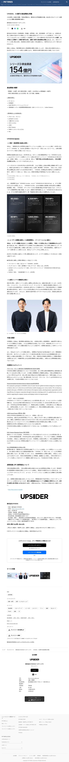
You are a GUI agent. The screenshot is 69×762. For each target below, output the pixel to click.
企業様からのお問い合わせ (27, 758)
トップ (3, 649)
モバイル (14, 4)
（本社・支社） (16, 617)
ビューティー (31, 4)
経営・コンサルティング (21, 601)
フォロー (34, 670)
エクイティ (35, 608)
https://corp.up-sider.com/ (18, 508)
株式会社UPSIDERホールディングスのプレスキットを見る (20, 642)
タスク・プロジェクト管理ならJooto (46, 719)
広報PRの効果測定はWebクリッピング (26, 730)
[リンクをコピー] (24, 28)
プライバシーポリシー (22, 755)
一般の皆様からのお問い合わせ (40, 758)
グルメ (59, 4)
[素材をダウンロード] (22, 28)
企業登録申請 (56, 2)
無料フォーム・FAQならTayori (45, 722)
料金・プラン (4, 723)
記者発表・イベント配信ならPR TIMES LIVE (27, 724)
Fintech (9, 611)
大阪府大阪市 (23, 617)
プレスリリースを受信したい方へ (8, 726)
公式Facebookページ (6, 739)
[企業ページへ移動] (34, 660)
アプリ (19, 4)
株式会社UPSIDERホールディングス (23, 649)
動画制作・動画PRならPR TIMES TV (26, 722)
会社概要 (15, 755)
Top (2, 4)
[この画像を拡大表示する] (12, 575)
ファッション (39, 4)
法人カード (53, 608)
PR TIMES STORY (22, 719)
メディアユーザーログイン (34, 545)
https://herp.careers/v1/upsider (15, 489)
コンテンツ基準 (32, 755)
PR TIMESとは (4, 721)
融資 (47, 608)
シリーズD (27, 608)
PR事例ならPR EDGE (43, 724)
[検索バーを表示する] (67, 2)
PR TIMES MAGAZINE (23, 727)
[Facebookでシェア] (15, 28)
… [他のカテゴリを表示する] (62, 4)
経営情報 (10, 594)
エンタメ (24, 4)
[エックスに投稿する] (12, 28)
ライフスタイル (47, 4)
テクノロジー (7, 4)
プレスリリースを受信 (46, 2)
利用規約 (39, 755)
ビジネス (54, 4)
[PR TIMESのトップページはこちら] (8, 2)
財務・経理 (10, 601)
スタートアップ (18, 608)
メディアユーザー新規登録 (34, 552)
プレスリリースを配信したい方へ (8, 728)
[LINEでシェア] (17, 28)
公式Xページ (4, 745)
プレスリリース (10, 649)
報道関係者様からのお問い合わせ (49, 755)
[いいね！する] (8, 28)
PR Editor (20, 732)
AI (19, 611)
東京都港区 (9, 617)
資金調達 (10, 608)
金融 (15, 611)
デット (41, 608)
